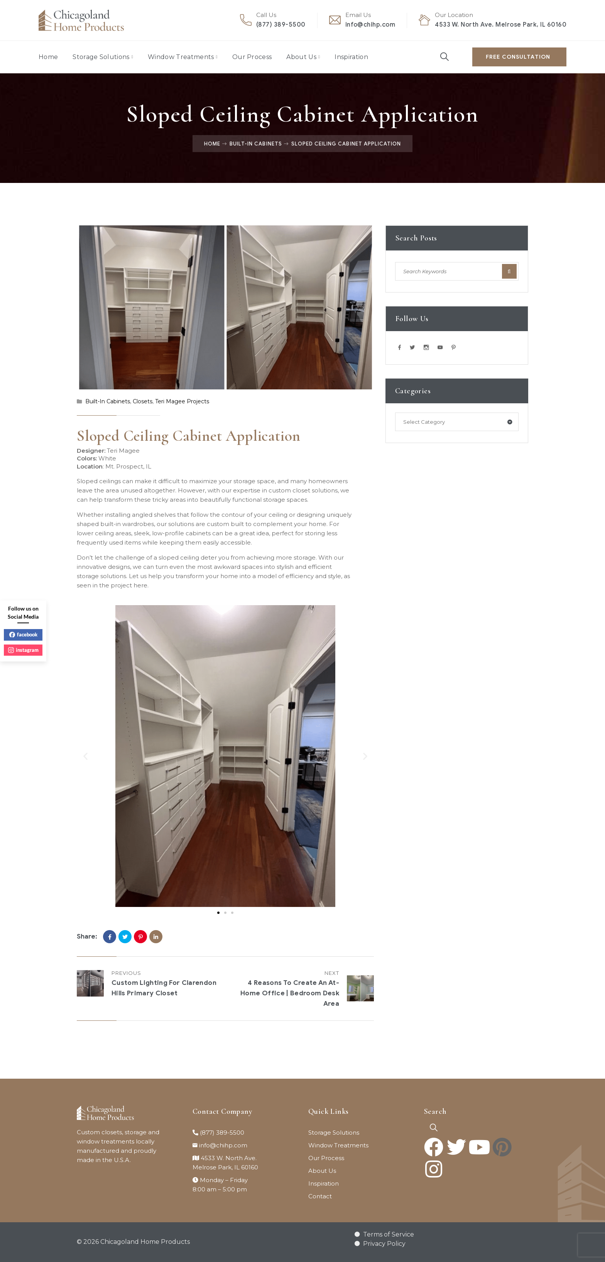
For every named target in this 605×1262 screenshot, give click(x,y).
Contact (320, 1196)
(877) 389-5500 (281, 24)
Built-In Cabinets (256, 143)
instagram (23, 650)
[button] (85, 756)
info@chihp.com (370, 24)
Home (48, 57)
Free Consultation (518, 57)
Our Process (252, 57)
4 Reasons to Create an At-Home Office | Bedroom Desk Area (289, 993)
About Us (301, 57)
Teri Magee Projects (182, 401)
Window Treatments (181, 57)
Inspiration (351, 57)
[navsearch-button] (433, 1127)
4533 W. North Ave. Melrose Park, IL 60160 (500, 24)
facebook (23, 634)
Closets (142, 401)
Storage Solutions (101, 57)
